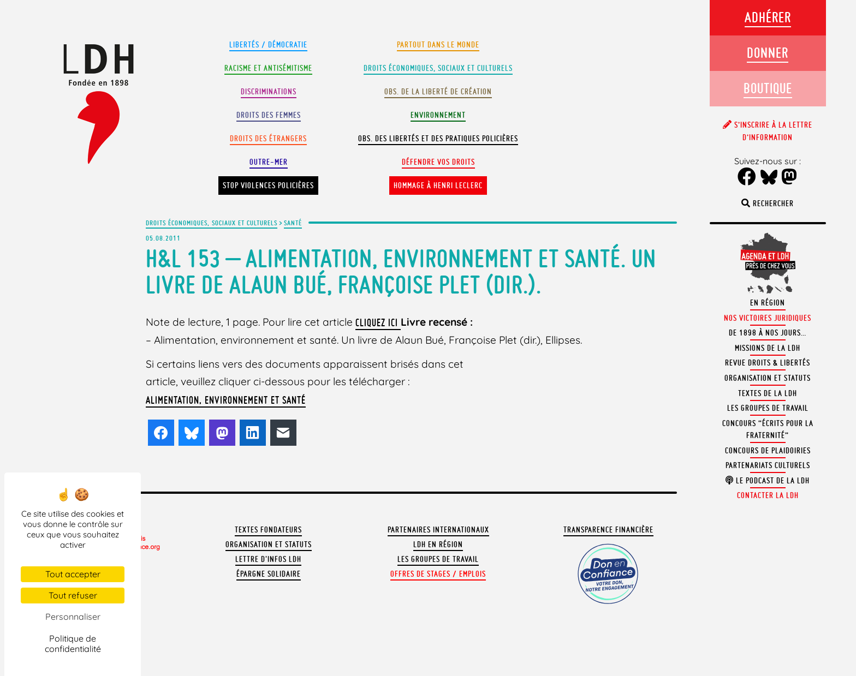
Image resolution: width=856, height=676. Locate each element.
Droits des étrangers (268, 138)
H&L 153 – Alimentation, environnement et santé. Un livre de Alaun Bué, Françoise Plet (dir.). (401, 271)
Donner (767, 52)
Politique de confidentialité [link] (73, 643)
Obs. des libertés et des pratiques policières (438, 138)
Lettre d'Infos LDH (268, 559)
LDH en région (438, 544)
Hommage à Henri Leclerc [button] (438, 185)
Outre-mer (268, 162)
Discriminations (268, 92)
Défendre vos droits (438, 162)
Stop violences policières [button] (268, 185)
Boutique (768, 88)
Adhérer (768, 17)
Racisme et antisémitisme (268, 68)
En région (767, 303)
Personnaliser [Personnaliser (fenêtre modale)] (72, 616)
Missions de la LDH (767, 348)
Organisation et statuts (268, 544)
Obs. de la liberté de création (438, 92)
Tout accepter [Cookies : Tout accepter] (72, 574)
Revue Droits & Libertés (767, 363)
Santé (293, 222)
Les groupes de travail (438, 559)
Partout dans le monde (438, 45)
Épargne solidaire (268, 574)
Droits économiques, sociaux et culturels (211, 222)
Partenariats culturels (768, 465)
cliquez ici (378, 322)
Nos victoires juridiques (767, 318)
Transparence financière (608, 530)
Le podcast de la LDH (768, 481)
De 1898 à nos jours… (767, 333)
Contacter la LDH (768, 495)
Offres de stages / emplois (438, 574)
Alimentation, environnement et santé (226, 400)
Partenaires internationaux (438, 530)
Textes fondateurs (268, 530)
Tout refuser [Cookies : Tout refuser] (73, 595)
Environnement (438, 115)
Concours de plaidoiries (768, 451)
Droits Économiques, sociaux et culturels (438, 68)
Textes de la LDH (767, 393)
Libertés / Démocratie (268, 45)
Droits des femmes (268, 115)
